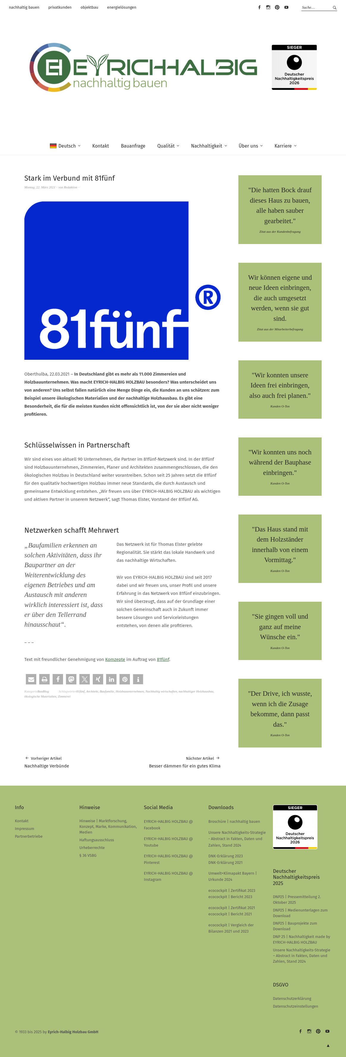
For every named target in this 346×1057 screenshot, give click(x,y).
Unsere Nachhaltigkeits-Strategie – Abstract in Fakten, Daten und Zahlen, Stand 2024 (301, 956)
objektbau (89, 7)
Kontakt (100, 146)
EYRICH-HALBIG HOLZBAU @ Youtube (286, 7)
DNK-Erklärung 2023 (225, 856)
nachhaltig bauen (24, 7)
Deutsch (63, 146)
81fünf (163, 659)
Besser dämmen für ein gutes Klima (185, 762)
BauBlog (43, 691)
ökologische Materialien (40, 696)
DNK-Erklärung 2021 (225, 862)
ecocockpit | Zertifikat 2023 (231, 890)
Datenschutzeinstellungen (295, 1006)
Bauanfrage (133, 146)
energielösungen (121, 7)
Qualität (165, 146)
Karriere (283, 146)
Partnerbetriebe (29, 836)
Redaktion (70, 187)
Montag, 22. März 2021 (39, 187)
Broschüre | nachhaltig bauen (234, 821)
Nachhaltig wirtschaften (161, 691)
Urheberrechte (92, 847)
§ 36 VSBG (87, 855)
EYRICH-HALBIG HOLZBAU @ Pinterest (277, 7)
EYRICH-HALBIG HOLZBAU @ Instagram (268, 7)
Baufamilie (107, 691)
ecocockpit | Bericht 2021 (230, 914)
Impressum (24, 828)
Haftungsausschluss (96, 840)
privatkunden (60, 7)
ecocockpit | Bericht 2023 (230, 897)
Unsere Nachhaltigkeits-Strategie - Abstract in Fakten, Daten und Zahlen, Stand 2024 (237, 839)
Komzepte (115, 659)
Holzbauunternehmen (130, 691)
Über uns (248, 146)
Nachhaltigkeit (206, 146)
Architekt (92, 691)
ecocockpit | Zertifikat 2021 (231, 908)
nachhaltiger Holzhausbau (196, 691)
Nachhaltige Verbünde (46, 762)
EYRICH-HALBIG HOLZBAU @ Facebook (259, 7)
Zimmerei (64, 696)
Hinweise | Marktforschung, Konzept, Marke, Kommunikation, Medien (108, 826)
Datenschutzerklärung (292, 998)
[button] (31, 679)
